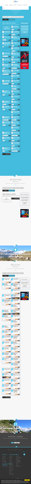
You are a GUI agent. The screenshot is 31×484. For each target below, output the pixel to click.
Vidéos (18, 442)
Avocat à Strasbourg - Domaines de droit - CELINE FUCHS (18, 469)
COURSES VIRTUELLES (11, 465)
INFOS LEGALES (18, 466)
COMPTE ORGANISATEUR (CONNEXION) (11, 462)
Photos (15, 442)
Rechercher (5, 19)
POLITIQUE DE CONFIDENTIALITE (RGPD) (18, 463)
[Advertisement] (11, 168)
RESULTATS (3, 458)
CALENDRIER (3, 456)
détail (18, 29)
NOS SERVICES (11, 456)
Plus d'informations (23, 483)
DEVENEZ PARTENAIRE (5, 466)
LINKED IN (17, 464)
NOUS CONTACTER (11, 474)
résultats (7, 282)
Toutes (12, 442)
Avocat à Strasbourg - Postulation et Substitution (18, 476)
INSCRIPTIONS (4, 457)
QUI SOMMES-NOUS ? (18, 465)
